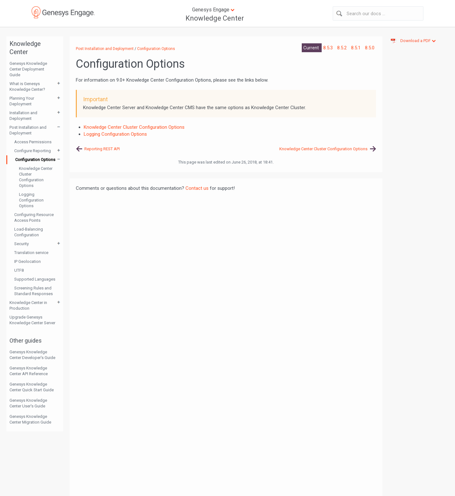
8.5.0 (369, 48)
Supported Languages (34, 279)
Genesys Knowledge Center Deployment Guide (28, 69)
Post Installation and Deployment (27, 130)
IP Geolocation (27, 261)
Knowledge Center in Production (28, 305)
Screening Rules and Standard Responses (33, 291)
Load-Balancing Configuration (28, 232)
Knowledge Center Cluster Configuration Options (35, 177)
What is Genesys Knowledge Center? (27, 86)
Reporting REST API (102, 148)
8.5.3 (328, 48)
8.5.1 (356, 48)
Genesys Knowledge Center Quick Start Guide (31, 387)
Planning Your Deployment (21, 101)
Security (21, 243)
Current (311, 48)
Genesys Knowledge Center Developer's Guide (32, 355)
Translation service (31, 252)
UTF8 (19, 270)
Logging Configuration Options (31, 200)
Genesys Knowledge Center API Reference (28, 371)
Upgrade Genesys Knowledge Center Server (32, 320)
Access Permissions (33, 142)
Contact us (197, 188)
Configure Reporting (32, 150)
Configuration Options (35, 159)
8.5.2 (342, 48)
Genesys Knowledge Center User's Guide (28, 403)
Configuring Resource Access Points (34, 217)
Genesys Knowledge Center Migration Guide (30, 419)
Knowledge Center (214, 18)
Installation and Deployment (23, 115)
